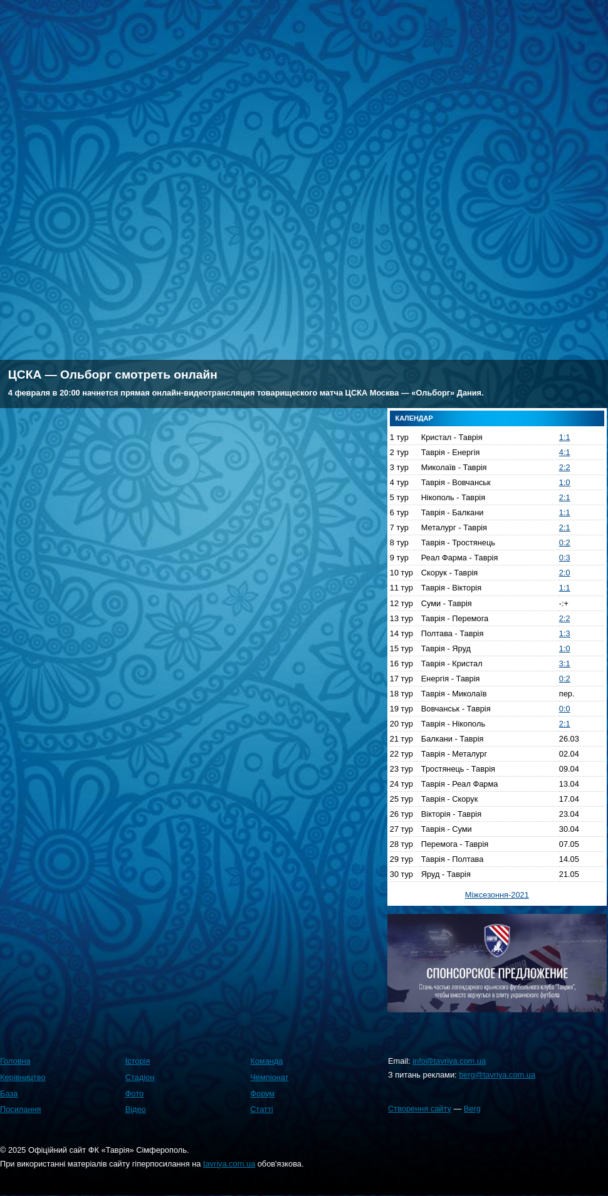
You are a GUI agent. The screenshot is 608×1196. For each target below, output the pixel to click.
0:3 (564, 557)
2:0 (564, 572)
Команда (266, 1061)
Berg (472, 1108)
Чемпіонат (269, 1077)
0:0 (564, 708)
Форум (262, 1093)
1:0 (564, 482)
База (9, 1093)
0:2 (564, 542)
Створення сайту (419, 1108)
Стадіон (140, 1077)
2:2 (564, 467)
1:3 (564, 633)
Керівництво (23, 1077)
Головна (15, 1061)
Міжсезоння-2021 (497, 895)
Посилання (20, 1109)
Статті (261, 1109)
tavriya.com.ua (229, 1163)
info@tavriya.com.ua (449, 1061)
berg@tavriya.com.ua (497, 1074)
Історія (137, 1061)
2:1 (564, 497)
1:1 (564, 437)
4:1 (564, 452)
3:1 (564, 663)
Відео (135, 1109)
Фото (134, 1093)
